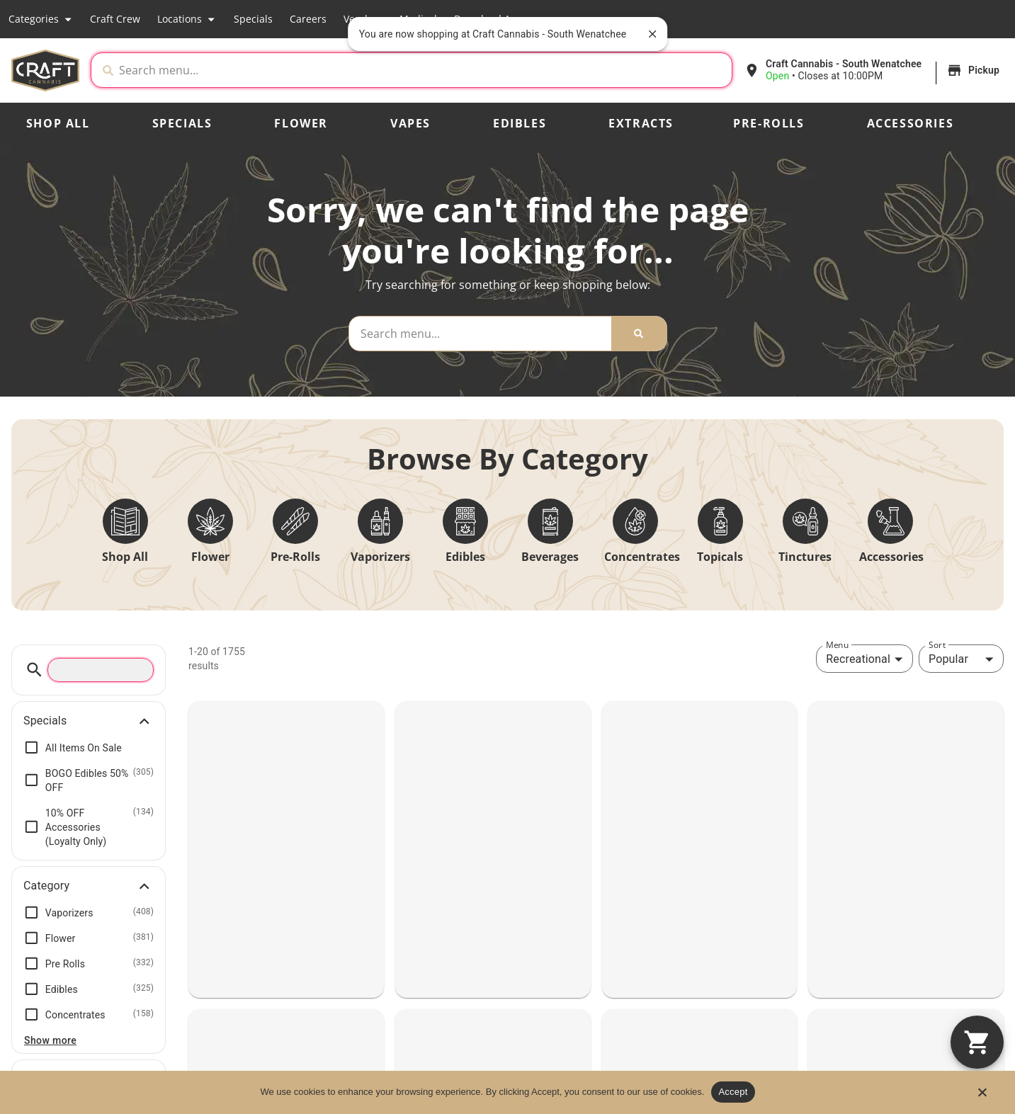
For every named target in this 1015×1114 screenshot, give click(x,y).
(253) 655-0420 (451, 906)
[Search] (638, 334)
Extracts (641, 123)
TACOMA (450, 824)
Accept (732, 1091)
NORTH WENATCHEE (698, 824)
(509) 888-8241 (853, 906)
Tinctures (805, 556)
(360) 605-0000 (50, 906)
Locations (186, 19)
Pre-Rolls (768, 123)
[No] (981, 1096)
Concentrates (642, 556)
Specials (253, 18)
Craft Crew (115, 18)
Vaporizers (380, 556)
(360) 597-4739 (250, 906)
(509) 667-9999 (652, 906)
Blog (892, 1063)
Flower (301, 123)
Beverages (550, 556)
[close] (652, 34)
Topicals (720, 556)
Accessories (910, 123)
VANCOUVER (64, 824)
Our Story (905, 1039)
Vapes (410, 123)
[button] (874, 70)
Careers (308, 18)
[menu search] (100, 670)
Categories (40, 19)
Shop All (58, 123)
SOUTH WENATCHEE (897, 824)
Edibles (519, 123)
